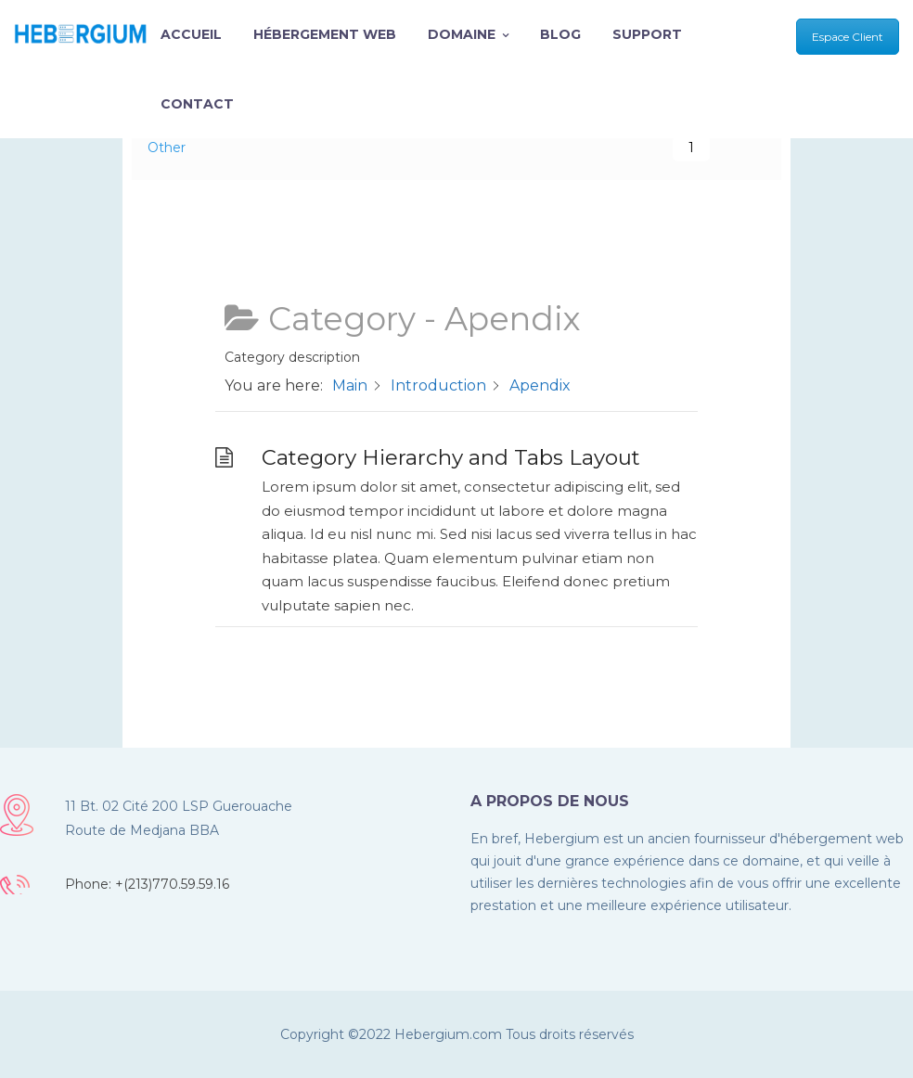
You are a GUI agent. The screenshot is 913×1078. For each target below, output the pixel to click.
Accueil (191, 34)
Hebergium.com (448, 1034)
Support (647, 34)
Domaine (468, 34)
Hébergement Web (324, 34)
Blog (560, 34)
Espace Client (847, 37)
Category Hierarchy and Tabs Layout (451, 457)
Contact (197, 104)
